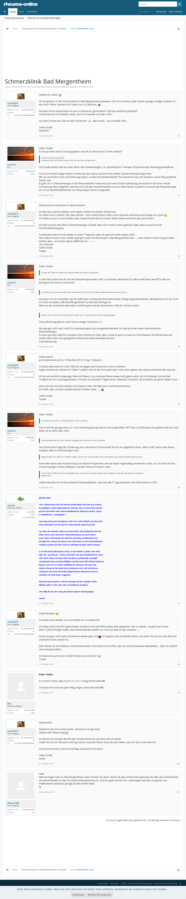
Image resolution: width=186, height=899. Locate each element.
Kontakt (115, 883)
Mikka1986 (13, 803)
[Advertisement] (93, 53)
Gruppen (31, 11)
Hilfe (123, 883)
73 (33, 112)
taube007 (73, 86)
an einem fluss (28, 517)
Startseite (103, 883)
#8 (179, 664)
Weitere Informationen (99, 894)
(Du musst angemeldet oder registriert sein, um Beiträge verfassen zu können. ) (143, 820)
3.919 (32, 515)
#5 (179, 404)
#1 (179, 136)
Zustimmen (78, 894)
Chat (21, 11)
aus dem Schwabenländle (24, 115)
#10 (178, 763)
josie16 (11, 164)
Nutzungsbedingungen (140, 883)
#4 (179, 346)
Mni (9, 703)
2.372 (32, 174)
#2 (179, 195)
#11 (178, 792)
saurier (11, 505)
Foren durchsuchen (14, 18)
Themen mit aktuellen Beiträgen (43, 18)
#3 (179, 256)
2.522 (32, 713)
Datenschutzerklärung (165, 883)
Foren (13, 11)
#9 (179, 692)
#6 (179, 487)
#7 (179, 603)
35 (33, 812)
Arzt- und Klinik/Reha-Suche (39, 86)
